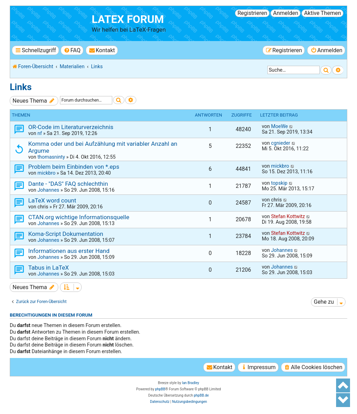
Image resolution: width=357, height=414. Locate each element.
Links (21, 87)
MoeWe (279, 126)
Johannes (48, 190)
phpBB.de (201, 395)
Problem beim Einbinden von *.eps (73, 166)
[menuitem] (72, 50)
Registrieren (252, 13)
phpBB (160, 389)
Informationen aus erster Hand (68, 250)
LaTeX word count (52, 200)
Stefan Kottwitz (288, 216)
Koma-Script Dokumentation (65, 233)
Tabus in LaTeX (48, 267)
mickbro (46, 173)
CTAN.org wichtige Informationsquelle (78, 217)
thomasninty (51, 157)
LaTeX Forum (128, 19)
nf (39, 133)
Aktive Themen (322, 13)
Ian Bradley (190, 383)
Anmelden (285, 13)
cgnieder (280, 143)
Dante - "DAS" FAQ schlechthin (68, 183)
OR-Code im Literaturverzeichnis (70, 127)
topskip (279, 183)
